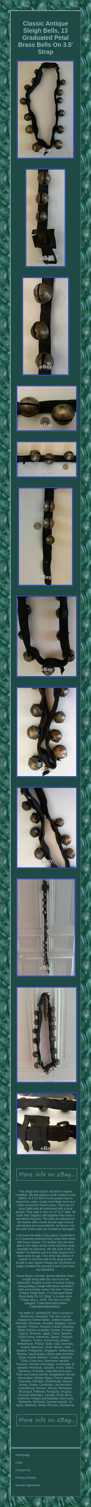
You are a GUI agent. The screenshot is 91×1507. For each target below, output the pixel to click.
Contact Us (23, 1470)
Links (19, 1462)
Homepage (23, 1455)
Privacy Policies (26, 1477)
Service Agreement (28, 1485)
